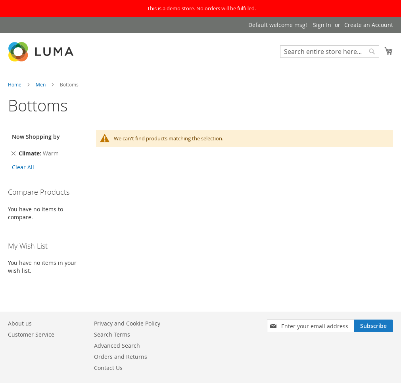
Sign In (322, 25)
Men (41, 84)
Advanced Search (117, 345)
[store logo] (41, 51)
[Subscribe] (373, 326)
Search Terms (112, 334)
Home (15, 84)
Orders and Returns (120, 356)
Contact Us (108, 368)
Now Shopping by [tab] (36, 136)
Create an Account (368, 25)
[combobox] (329, 51)
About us (20, 323)
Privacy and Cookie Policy (127, 323)
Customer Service (31, 334)
